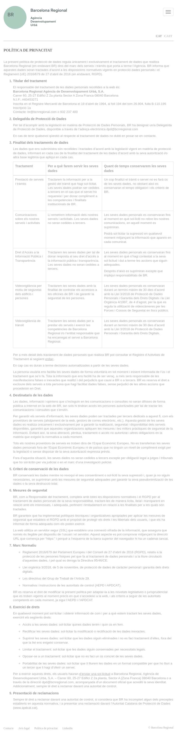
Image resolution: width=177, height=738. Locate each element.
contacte (9, 728)
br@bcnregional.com (42, 112)
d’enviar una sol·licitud (94, 674)
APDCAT (113, 585)
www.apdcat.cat (25, 708)
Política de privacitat (46, 728)
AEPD (100, 585)
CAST (168, 36)
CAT (159, 36)
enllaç (49, 359)
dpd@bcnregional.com (122, 129)
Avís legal (24, 728)
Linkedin (67, 728)
